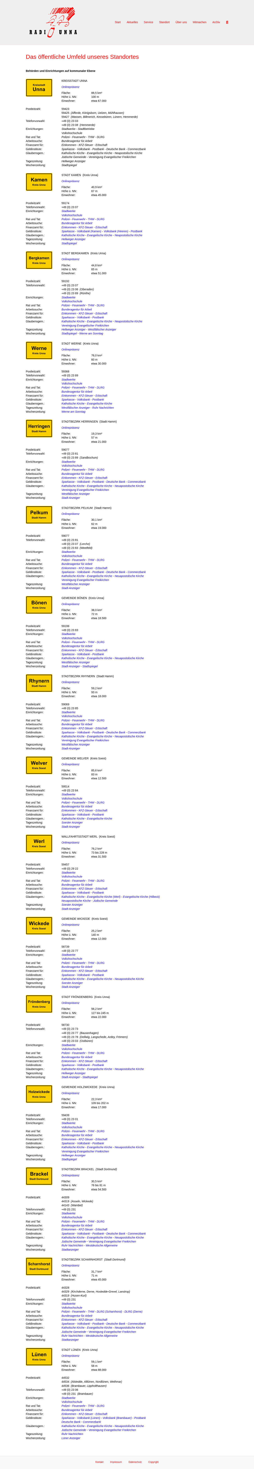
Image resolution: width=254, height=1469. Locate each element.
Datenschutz (135, 1462)
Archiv (216, 22)
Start (118, 22)
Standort (164, 22)
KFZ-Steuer (86, 227)
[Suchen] (225, 22)
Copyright (153, 1462)
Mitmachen (199, 22)
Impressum (116, 1462)
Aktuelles (132, 22)
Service (148, 22)
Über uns (181, 22)
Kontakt (99, 1462)
